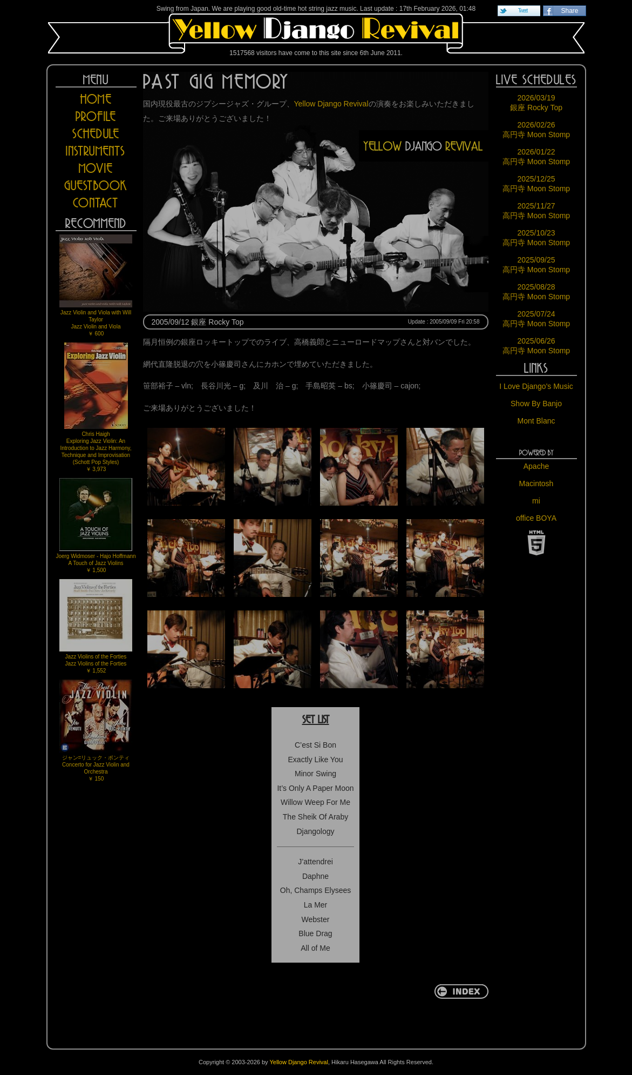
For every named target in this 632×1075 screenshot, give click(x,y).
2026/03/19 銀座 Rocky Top (536, 102)
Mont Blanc (536, 420)
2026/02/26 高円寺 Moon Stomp (536, 129)
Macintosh (536, 483)
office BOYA (536, 518)
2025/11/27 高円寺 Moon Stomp (536, 210)
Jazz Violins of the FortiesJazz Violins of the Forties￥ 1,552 (95, 626)
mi (536, 500)
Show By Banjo (536, 403)
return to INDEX (461, 991)
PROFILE (96, 116)
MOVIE (96, 168)
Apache (536, 466)
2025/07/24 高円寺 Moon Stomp (536, 319)
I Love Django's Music (536, 386)
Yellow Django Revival (316, 33)
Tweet (522, 11)
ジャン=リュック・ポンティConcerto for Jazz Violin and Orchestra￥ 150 (95, 731)
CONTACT (95, 203)
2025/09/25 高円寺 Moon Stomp (536, 265)
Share (569, 11)
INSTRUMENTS (95, 151)
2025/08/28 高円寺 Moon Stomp (536, 292)
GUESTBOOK (96, 185)
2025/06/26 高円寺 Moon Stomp (536, 346)
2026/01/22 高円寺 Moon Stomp (536, 156)
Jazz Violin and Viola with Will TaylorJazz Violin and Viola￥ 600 (95, 285)
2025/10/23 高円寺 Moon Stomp (536, 238)
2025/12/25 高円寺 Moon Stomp (536, 183)
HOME (96, 99)
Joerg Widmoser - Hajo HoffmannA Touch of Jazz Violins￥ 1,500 (95, 525)
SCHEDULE (96, 133)
